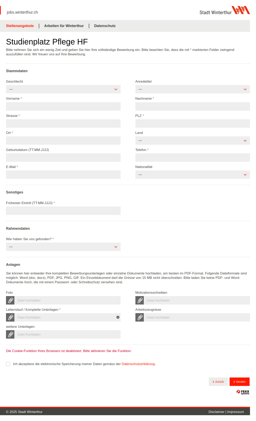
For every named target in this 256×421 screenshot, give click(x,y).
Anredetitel (143, 81)
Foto (9, 292)
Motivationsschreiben (151, 292)
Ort (9, 133)
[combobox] (63, 89)
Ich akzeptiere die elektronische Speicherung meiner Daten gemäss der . (84, 364)
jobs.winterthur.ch (22, 12)
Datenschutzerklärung (138, 364)
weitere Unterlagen (20, 327)
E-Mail (12, 167)
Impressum (235, 412)
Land (139, 133)
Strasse (13, 116)
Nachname (144, 98)
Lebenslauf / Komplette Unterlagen (33, 310)
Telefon (142, 150)
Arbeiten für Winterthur (64, 26)
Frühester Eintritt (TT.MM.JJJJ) (30, 203)
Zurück (219, 381)
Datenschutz (105, 26)
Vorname (14, 98)
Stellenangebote (20, 26)
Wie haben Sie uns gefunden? (30, 239)
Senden (241, 381)
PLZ (139, 116)
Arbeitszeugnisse (148, 310)
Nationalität (143, 167)
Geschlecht (14, 81)
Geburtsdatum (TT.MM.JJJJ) (27, 150)
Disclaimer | (218, 412)
